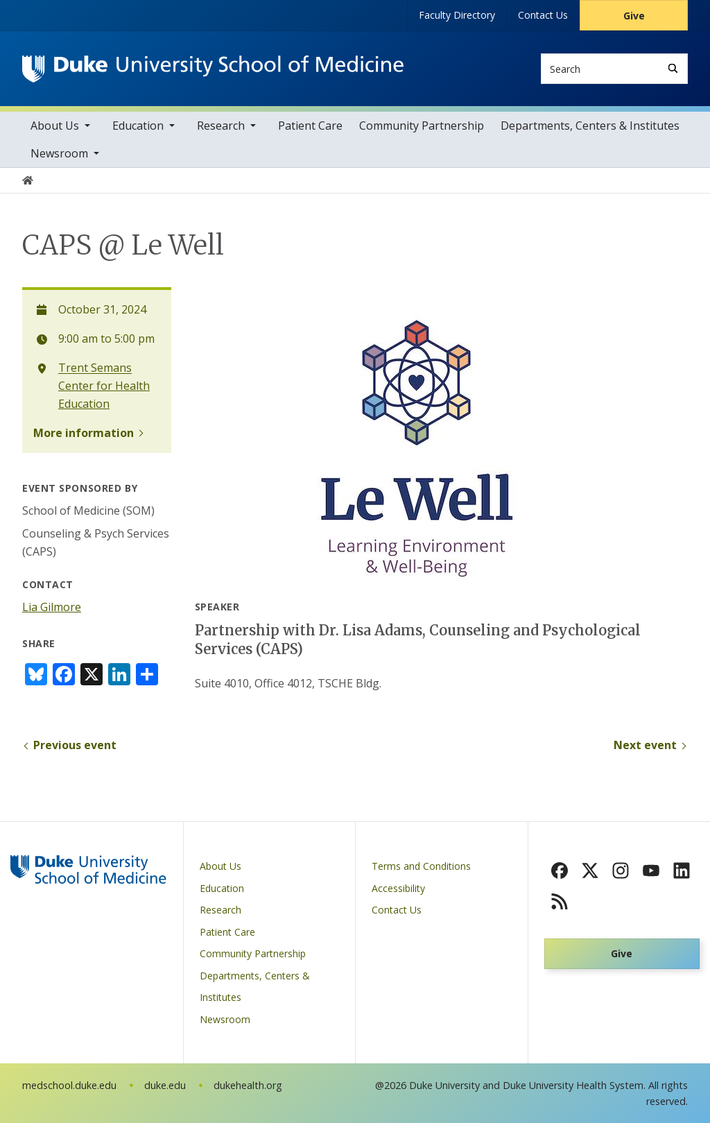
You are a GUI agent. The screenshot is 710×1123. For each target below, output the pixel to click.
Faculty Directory (457, 15)
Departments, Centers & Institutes (590, 125)
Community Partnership (421, 125)
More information (83, 432)
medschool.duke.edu (69, 1085)
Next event (645, 745)
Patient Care (310, 125)
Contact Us (543, 15)
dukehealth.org (248, 1085)
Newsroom (59, 153)
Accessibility (398, 888)
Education (138, 125)
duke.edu (165, 1085)
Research (221, 125)
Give (634, 15)
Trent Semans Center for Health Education (104, 386)
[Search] (673, 68)
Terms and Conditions (421, 866)
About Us (55, 125)
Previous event (74, 745)
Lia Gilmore (51, 607)
